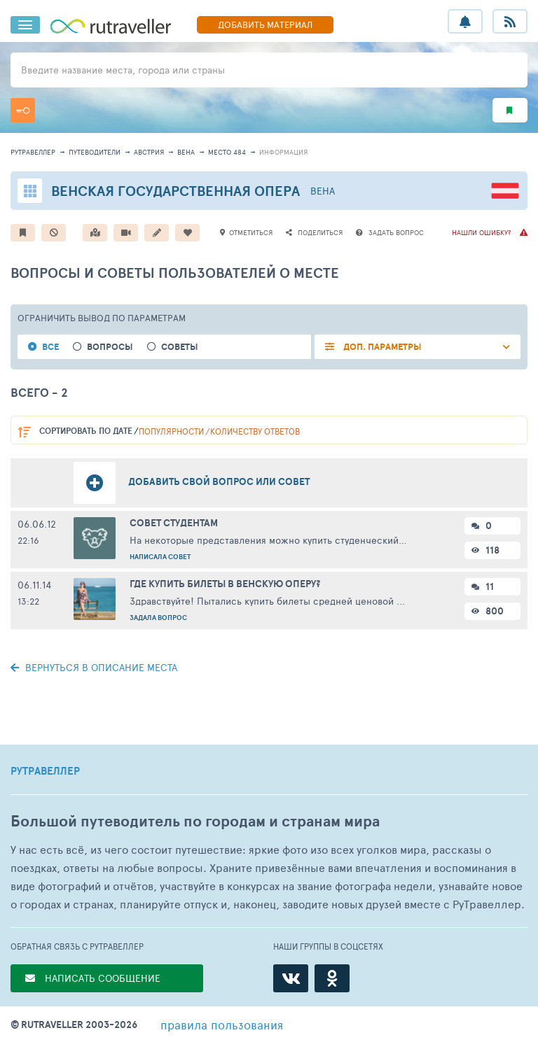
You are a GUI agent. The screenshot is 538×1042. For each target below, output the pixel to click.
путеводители (94, 152)
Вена (186, 152)
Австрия (149, 152)
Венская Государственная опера (175, 191)
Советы (179, 347)
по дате (85, 431)
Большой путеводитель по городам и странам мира (195, 821)
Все (50, 347)
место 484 (227, 152)
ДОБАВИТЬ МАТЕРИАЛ (265, 24)
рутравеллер (33, 152)
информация (283, 152)
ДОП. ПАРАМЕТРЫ (381, 346)
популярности (171, 431)
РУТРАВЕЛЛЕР (45, 771)
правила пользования (221, 1024)
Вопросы (110, 347)
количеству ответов (255, 431)
